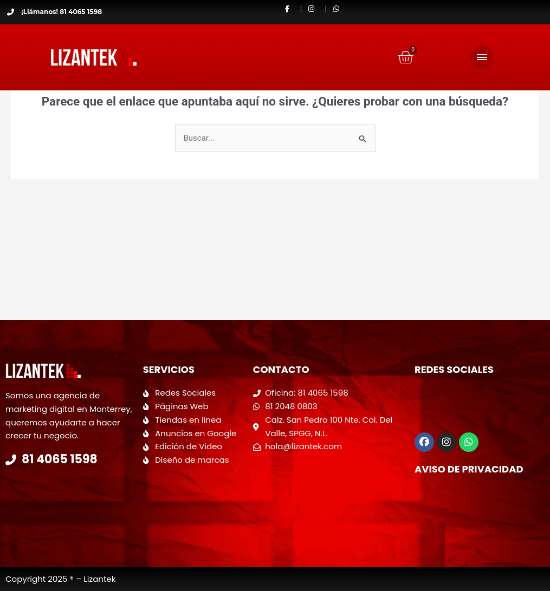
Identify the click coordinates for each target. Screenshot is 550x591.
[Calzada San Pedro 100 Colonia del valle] (328, 497)
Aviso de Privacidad (469, 469)
